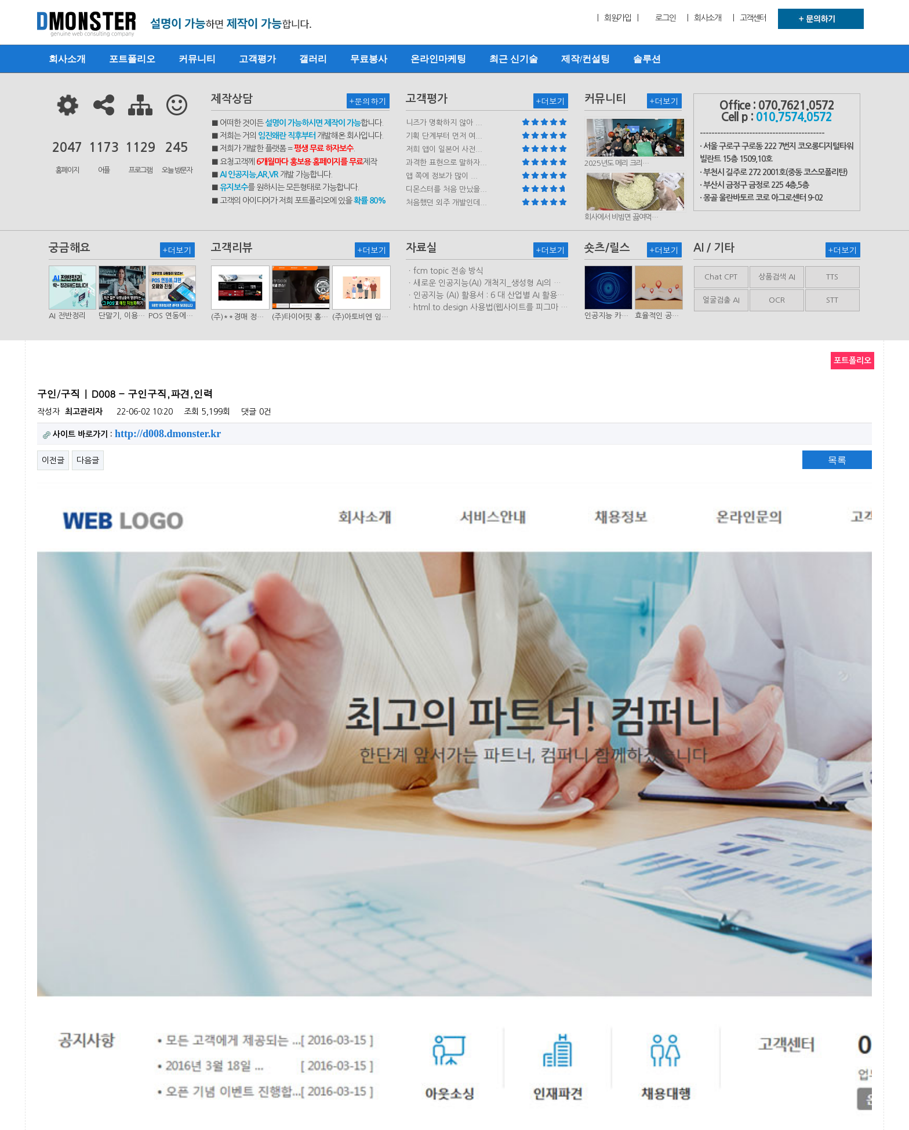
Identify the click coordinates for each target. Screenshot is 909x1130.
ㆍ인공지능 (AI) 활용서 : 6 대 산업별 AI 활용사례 (485, 295)
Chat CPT (720, 277)
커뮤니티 (197, 59)
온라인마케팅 (438, 59)
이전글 (53, 460)
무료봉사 (368, 59)
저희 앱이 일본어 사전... (444, 149)
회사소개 (67, 59)
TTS (832, 277)
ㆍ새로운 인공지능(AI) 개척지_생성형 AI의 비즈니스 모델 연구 (483, 283)
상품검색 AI (776, 277)
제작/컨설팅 (585, 59)
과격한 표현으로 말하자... (446, 162)
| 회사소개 (704, 18)
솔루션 (647, 59)
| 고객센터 (749, 18)
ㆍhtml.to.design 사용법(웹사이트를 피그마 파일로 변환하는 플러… (487, 308)
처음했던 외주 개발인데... (446, 202)
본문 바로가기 (0, 0)
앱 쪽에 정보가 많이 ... (442, 176)
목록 (837, 460)
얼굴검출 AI (721, 300)
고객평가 (257, 59)
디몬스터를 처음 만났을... (446, 189)
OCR (777, 300)
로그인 (665, 18)
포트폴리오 (132, 59)
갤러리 (313, 59)
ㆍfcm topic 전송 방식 (444, 271)
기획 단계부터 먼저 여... (444, 136)
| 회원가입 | (617, 18)
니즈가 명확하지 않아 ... (444, 122)
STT (832, 300)
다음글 (88, 460)
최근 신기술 (513, 59)
